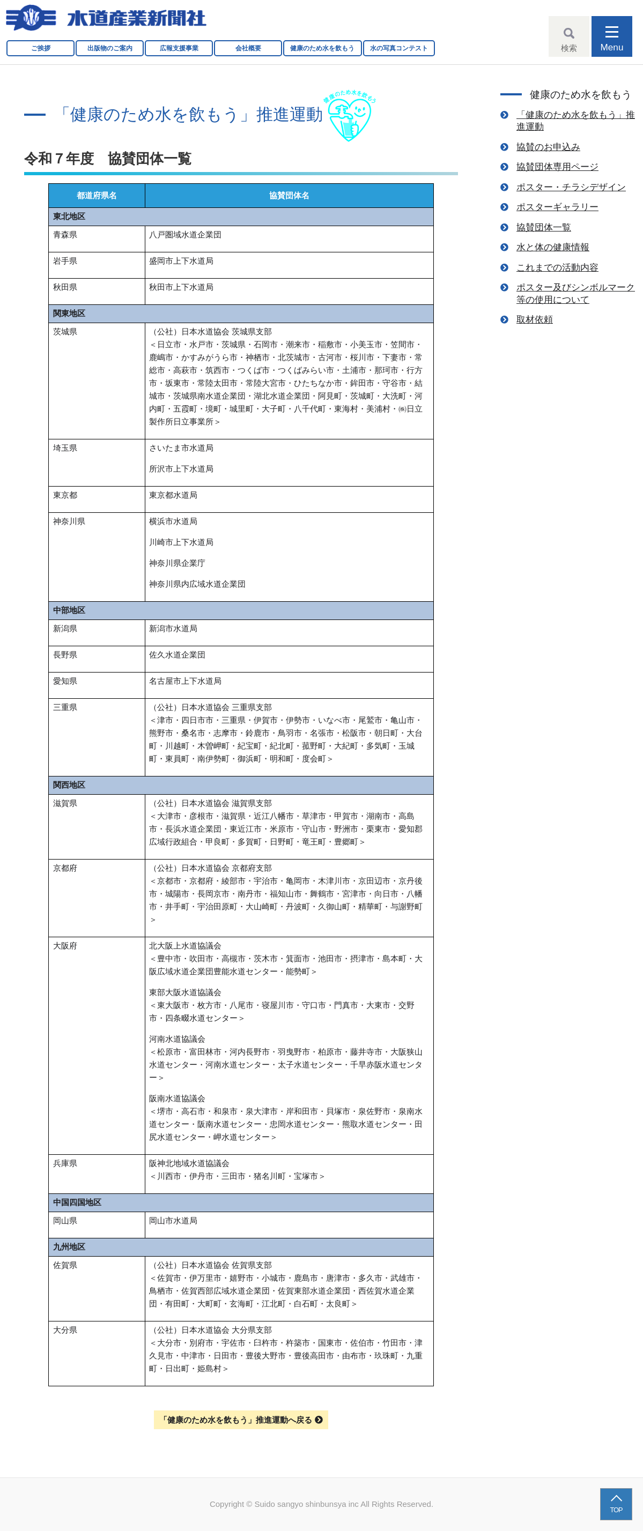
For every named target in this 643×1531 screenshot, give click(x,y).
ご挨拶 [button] (40, 48)
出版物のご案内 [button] (109, 48)
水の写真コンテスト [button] (399, 48)
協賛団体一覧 (543, 227)
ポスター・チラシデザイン (571, 187)
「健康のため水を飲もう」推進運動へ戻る (235, 1419)
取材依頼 (534, 319)
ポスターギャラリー (557, 207)
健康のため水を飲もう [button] (322, 48)
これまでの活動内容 (557, 267)
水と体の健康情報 (552, 247)
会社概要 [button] (248, 48)
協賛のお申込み (548, 147)
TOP (616, 1510)
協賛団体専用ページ (557, 166)
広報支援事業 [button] (179, 48)
